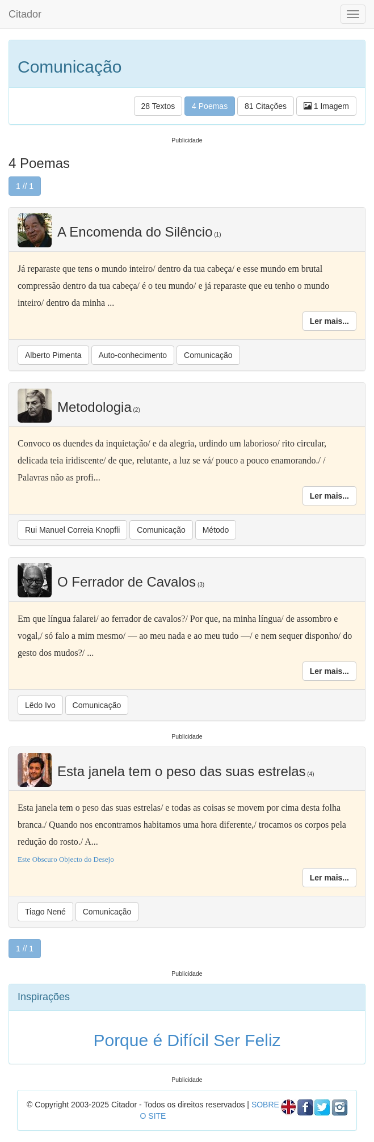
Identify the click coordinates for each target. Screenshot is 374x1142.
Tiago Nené (45, 911)
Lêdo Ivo (40, 705)
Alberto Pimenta (53, 355)
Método (216, 529)
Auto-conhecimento (133, 355)
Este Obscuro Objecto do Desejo (66, 859)
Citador (25, 14)
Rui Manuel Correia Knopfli (72, 529)
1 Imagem (326, 106)
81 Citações (266, 106)
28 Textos (158, 106)
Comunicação (208, 355)
